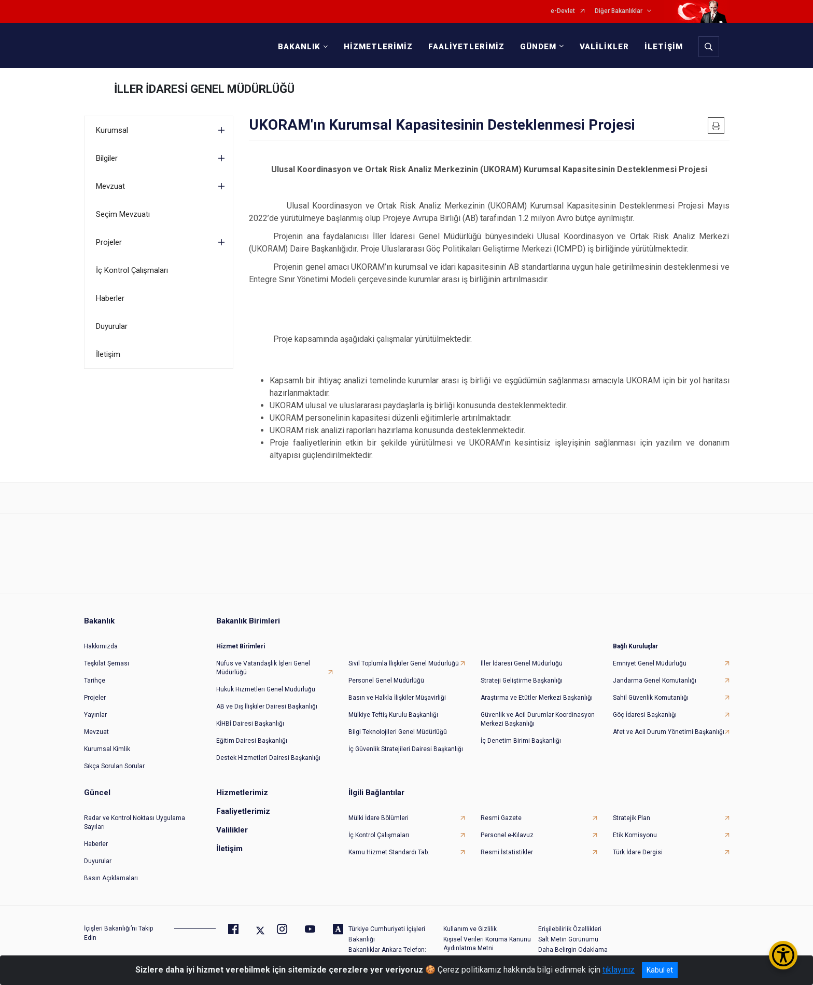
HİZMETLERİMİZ (378, 46)
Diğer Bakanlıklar (618, 11)
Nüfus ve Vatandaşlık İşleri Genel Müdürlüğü (263, 668)
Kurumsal (112, 130)
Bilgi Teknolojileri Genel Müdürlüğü (397, 732)
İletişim (108, 354)
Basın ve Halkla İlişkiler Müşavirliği (397, 697)
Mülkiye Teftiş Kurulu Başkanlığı (393, 714)
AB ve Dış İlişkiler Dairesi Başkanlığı (266, 706)
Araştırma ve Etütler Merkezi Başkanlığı (537, 697)
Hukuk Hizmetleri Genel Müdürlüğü (265, 689)
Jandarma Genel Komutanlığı (654, 680)
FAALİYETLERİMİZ (466, 46)
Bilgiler (107, 158)
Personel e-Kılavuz (507, 835)
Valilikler (232, 830)
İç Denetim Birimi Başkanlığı (521, 740)
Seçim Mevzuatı (123, 214)
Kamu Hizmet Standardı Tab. (388, 852)
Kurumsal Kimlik (107, 749)
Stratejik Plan (631, 818)
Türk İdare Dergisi (638, 852)
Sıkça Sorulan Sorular (114, 766)
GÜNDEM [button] (538, 46)
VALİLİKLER (604, 46)
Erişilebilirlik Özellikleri (569, 929)
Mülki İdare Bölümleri (378, 818)
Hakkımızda (101, 646)
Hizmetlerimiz (242, 792)
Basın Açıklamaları (111, 878)
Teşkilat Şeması (106, 663)
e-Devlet (563, 11)
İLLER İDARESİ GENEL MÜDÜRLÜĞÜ (204, 88)
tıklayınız (618, 970)
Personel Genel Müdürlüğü (386, 680)
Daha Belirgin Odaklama (573, 949)
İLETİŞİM (663, 46)
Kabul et (660, 970)
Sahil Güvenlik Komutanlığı (651, 697)
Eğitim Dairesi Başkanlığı (251, 740)
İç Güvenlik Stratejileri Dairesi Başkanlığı (405, 749)
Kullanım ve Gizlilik (470, 929)
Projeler (109, 242)
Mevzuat (110, 186)
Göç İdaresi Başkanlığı (645, 714)
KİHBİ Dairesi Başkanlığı (250, 723)
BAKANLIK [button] (299, 46)
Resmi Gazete (501, 818)
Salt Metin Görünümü (568, 939)
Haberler (110, 298)
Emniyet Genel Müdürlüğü (649, 663)
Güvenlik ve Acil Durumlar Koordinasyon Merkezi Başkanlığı (538, 719)
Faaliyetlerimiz (243, 811)
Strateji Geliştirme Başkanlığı (522, 680)
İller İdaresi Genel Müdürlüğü (522, 663)
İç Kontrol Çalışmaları (132, 270)
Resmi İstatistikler (507, 852)
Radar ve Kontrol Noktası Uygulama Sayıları (134, 822)
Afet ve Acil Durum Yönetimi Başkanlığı (668, 732)
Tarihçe (94, 680)
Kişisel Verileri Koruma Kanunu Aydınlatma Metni (487, 944)
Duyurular (112, 326)
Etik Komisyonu (635, 835)
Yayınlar (95, 714)
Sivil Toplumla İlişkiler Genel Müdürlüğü (403, 663)
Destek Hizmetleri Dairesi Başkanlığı (268, 757)
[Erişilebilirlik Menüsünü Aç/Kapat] (783, 955)
